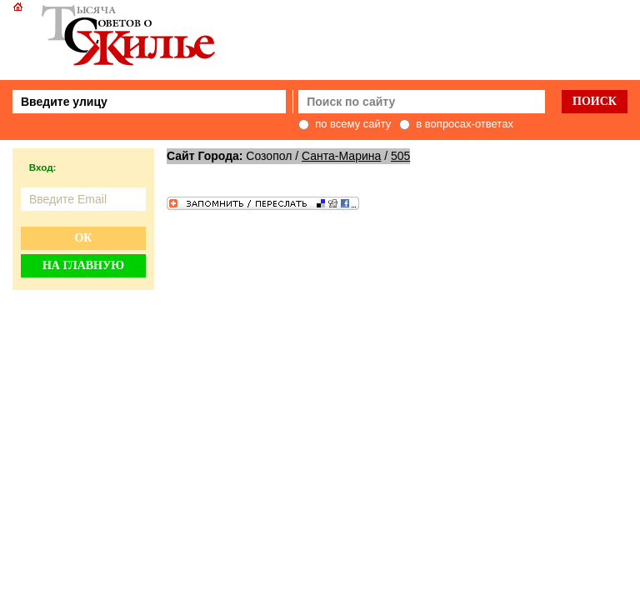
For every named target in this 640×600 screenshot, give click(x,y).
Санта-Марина (341, 155)
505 (400, 155)
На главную (83, 265)
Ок (83, 238)
